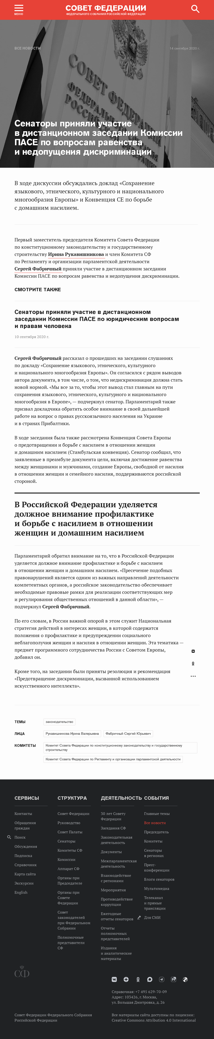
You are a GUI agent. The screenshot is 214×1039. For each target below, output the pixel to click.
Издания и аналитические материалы (116, 953)
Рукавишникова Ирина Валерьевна (72, 733)
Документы (111, 851)
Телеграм (161, 979)
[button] (19, 10)
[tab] (193, 666)
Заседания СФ (113, 828)
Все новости (28, 48)
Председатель (156, 831)
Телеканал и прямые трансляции (155, 903)
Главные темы (157, 813)
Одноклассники (193, 664)
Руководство (69, 822)
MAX (149, 979)
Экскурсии (24, 883)
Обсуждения (26, 846)
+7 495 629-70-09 (151, 991)
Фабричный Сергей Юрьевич (128, 733)
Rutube (173, 979)
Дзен (126, 979)
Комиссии (66, 859)
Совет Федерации (73, 813)
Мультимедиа (156, 888)
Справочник (26, 864)
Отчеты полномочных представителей (115, 933)
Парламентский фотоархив (185, 979)
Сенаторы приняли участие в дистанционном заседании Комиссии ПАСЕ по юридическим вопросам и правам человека (97, 319)
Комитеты (153, 841)
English (21, 892)
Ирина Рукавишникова (76, 254)
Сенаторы (66, 841)
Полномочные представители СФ (71, 942)
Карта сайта (25, 874)
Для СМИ (152, 917)
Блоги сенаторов (159, 879)
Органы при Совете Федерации (69, 897)
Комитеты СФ (70, 850)
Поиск (20, 837)
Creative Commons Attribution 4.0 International (154, 1020)
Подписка (23, 855)
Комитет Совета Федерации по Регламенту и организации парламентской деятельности (113, 759)
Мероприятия (113, 889)
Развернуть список (193, 676)
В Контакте (193, 651)
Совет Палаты (70, 831)
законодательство (59, 721)
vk (114, 979)
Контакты (23, 813)
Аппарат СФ (69, 868)
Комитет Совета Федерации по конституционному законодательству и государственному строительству (114, 747)
